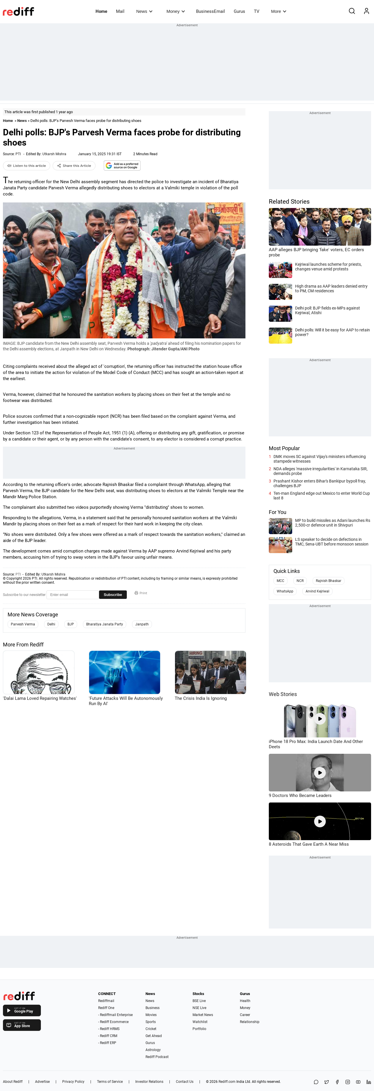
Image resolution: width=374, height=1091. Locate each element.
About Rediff (12, 1082)
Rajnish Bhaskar (328, 581)
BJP (70, 624)
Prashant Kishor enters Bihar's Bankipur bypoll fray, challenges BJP (319, 483)
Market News (203, 1015)
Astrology (153, 1050)
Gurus (239, 11)
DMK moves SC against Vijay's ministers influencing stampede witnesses (319, 459)
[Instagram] (347, 1082)
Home (101, 11)
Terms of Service (110, 1082)
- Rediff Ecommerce (113, 1022)
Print (140, 593)
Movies (151, 1015)
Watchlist (200, 1022)
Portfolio (199, 1029)
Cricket (151, 1029)
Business (153, 1008)
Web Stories (283, 694)
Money (176, 11)
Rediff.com (227, 1082)
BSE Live (199, 1001)
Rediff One (106, 1008)
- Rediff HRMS (109, 1029)
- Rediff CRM (107, 1036)
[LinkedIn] (368, 1082)
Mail (120, 11)
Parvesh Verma (23, 624)
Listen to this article (26, 165)
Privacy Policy (73, 1082)
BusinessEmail (210, 11)
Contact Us (184, 1082)
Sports (151, 1022)
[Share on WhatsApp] (316, 1082)
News (144, 11)
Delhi (51, 624)
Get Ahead (154, 1036)
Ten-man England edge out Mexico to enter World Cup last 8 (321, 495)
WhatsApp (285, 591)
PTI (18, 154)
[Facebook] (337, 1082)
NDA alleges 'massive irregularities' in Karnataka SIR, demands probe (320, 471)
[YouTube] (358, 1082)
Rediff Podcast (157, 1057)
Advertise (42, 1082)
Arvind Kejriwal (317, 591)
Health (245, 1001)
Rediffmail (106, 1001)
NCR (300, 581)
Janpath (142, 624)
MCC (280, 581)
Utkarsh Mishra (54, 154)
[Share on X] (326, 1082)
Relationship (249, 1022)
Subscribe (113, 594)
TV (256, 11)
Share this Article (74, 165)
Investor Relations (149, 1082)
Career (245, 1015)
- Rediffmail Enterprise (115, 1015)
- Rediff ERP (107, 1043)
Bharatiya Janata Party (104, 624)
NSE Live (199, 1008)
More (278, 11)
